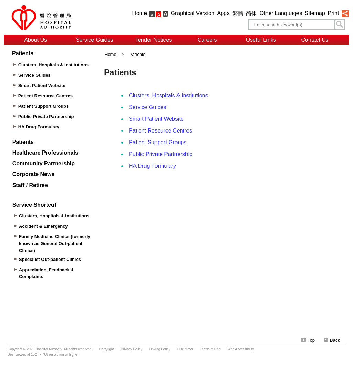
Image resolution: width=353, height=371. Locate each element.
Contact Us (315, 40)
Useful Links (261, 40)
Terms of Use (210, 349)
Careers (207, 40)
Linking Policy (159, 349)
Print (333, 13)
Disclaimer (185, 349)
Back (332, 340)
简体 (251, 14)
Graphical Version (192, 13)
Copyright (106, 349)
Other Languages (281, 13)
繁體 (237, 14)
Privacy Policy (131, 349)
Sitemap (315, 13)
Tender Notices (153, 40)
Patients (137, 54)
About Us (35, 40)
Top (308, 340)
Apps (223, 13)
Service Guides (94, 40)
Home (139, 13)
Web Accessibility (240, 349)
